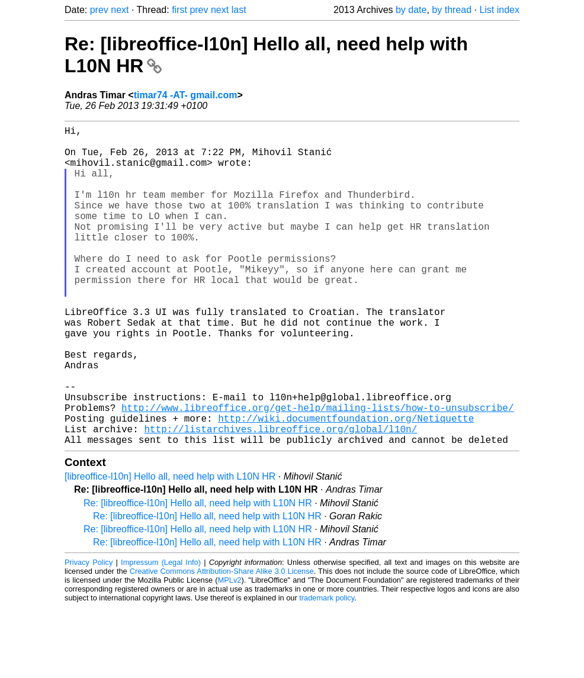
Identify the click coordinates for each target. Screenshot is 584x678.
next (120, 10)
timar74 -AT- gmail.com (186, 95)
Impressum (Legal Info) (161, 633)
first (179, 10)
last (239, 10)
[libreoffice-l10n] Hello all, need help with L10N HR (170, 547)
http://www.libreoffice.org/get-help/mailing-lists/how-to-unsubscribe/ (317, 471)
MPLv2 (230, 651)
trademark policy (326, 668)
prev (99, 10)
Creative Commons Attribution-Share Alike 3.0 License (222, 642)
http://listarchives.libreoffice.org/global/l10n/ (280, 497)
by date (411, 10)
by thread (451, 10)
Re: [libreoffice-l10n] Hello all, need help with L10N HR (198, 574)
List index (499, 10)
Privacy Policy (89, 633)
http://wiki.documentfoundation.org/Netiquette (346, 484)
